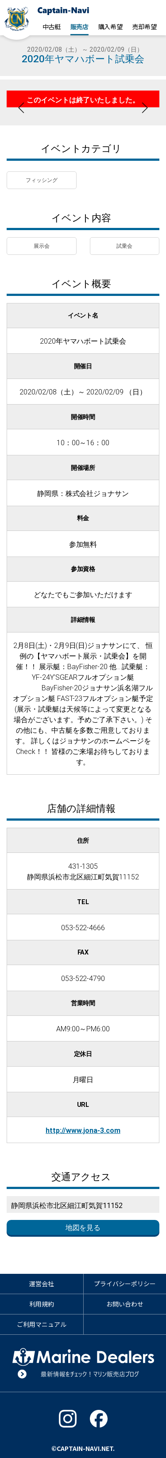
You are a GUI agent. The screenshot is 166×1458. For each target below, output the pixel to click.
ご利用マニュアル (41, 1324)
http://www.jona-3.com (83, 1130)
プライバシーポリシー (125, 1283)
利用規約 (41, 1303)
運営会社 (41, 1283)
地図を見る (83, 1227)
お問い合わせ (124, 1303)
